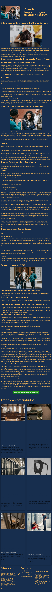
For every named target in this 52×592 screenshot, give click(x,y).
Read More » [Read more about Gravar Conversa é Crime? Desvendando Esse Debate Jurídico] (30, 507)
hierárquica (10, 67)
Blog (36, 2)
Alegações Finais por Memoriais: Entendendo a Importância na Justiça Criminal (11, 441)
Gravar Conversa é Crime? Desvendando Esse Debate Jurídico (39, 494)
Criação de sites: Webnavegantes (26, 576)
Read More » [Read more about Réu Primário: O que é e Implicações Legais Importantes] (30, 563)
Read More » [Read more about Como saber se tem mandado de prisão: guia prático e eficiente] (3, 561)
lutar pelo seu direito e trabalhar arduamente (25, 344)
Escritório (23, 2)
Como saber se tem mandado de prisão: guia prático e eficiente (11, 549)
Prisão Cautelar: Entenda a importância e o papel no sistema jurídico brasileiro (11, 495)
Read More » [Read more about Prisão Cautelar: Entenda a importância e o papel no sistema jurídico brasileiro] (3, 509)
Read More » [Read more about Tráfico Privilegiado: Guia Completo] (30, 451)
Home (16, 2)
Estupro (47, 50)
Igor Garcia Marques (7, 379)
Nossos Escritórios (41, 571)
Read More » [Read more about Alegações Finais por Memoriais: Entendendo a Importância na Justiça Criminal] (3, 454)
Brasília (37, 580)
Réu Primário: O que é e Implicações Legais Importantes (39, 551)
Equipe (31, 2)
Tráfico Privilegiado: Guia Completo (39, 439)
